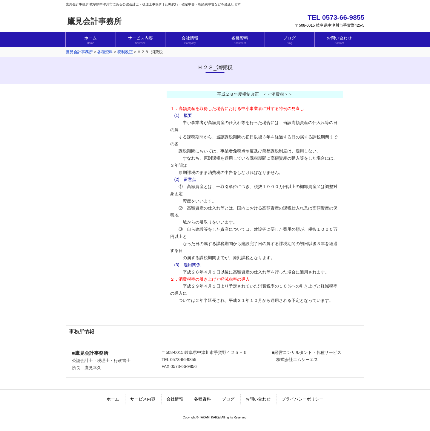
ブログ (228, 399)
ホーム (113, 399)
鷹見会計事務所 (94, 21)
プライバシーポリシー (302, 399)
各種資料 (202, 399)
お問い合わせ (258, 399)
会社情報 (174, 399)
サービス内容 (142, 399)
